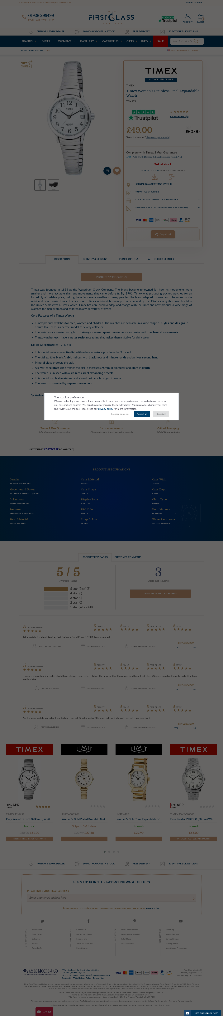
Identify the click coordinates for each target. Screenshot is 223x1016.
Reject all (161, 414)
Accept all (142, 414)
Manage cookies (119, 414)
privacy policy (105, 409)
